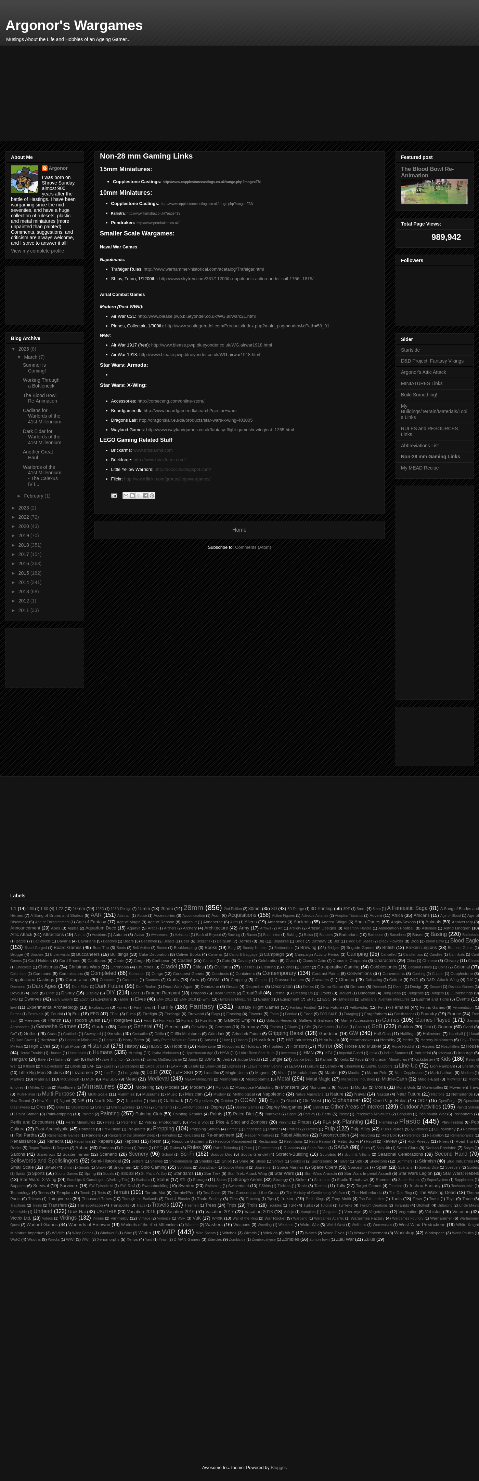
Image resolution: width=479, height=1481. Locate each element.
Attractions (53, 934)
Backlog (234, 935)
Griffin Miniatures (185, 1033)
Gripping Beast (285, 1033)
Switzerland (238, 1185)
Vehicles (433, 1211)
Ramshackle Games (63, 1135)
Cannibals (457, 954)
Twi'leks (345, 1205)
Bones (162, 948)
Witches (229, 1233)
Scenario (108, 1154)
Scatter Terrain (76, 1154)
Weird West (335, 1225)
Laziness (234, 1066)
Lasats (194, 1066)
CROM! (214, 979)
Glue (344, 1027)
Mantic (330, 1072)
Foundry (428, 1013)
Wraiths (34, 1239)
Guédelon (328, 1033)
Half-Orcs (382, 1033)
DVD (14, 999)
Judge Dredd (248, 1059)
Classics (248, 967)
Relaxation (435, 1135)
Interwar (444, 1053)
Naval (359, 1094)
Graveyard (92, 1034)
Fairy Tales (142, 1007)
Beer (185, 941)
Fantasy (202, 1006)
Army (244, 927)
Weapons (241, 1224)
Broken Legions (421, 947)
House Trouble (31, 1053)
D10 (470, 980)
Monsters (290, 1087)
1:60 (44, 908)
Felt (381, 1007)
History (132, 1046)
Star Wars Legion (415, 1173)
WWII (86, 1239)
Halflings (408, 1033)
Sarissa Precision (441, 1147)
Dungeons (415, 993)
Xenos (132, 1239)
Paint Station (27, 1114)
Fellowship (358, 1007)
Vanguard (329, 1212)
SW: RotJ (127, 1186)
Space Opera (324, 1167)
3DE (346, 909)
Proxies (312, 1129)
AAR (96, 915)
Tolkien (288, 1198)
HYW (224, 1052)
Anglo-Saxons (403, 922)
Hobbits (179, 1046)
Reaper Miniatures (259, 1135)
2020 (24, 526)
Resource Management (233, 1141)
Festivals (35, 1013)
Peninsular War (432, 1114)
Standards (183, 1173)
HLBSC (156, 1046)
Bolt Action (141, 948)
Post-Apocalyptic (51, 1128)
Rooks (126, 1148)
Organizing (80, 1107)
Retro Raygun (320, 1141)
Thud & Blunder (177, 1199)
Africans (422, 915)
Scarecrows (46, 1154)
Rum (248, 1148)
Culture (395, 979)
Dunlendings (462, 993)
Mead (131, 1079)
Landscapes (129, 1066)
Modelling (145, 1087)
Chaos (291, 961)
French (54, 1020)
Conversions (394, 973)
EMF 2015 (164, 999)
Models (172, 1087)
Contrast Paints (325, 973)
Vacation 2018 (259, 1211)
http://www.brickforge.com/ (159, 459)
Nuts (153, 1101)
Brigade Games (360, 947)
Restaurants (267, 1141)
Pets (148, 1122)
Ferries (15, 1014)
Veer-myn (352, 1211)
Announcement (25, 927)
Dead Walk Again (178, 986)
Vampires (308, 1212)
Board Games (67, 947)
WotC (15, 1239)
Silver (344, 1161)
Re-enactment (220, 1135)
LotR (152, 1072)
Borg (232, 948)
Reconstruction (334, 1135)
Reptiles (132, 1141)
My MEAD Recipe (420, 468)
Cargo (139, 960)
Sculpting (328, 1154)
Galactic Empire (240, 1020)
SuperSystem (437, 1180)
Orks (144, 1107)
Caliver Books (188, 954)
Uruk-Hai (77, 1211)
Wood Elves (334, 1233)
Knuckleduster (52, 1066)
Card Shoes (69, 960)
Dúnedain (366, 993)
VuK (197, 1218)
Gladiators (326, 1027)
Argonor (58, 168)
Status (163, 1179)
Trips (231, 1205)
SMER (50, 1167)
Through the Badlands (140, 1199)
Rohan (81, 1147)
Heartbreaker (361, 1039)
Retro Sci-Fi (348, 1141)
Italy (76, 1059)
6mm (361, 908)
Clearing (268, 967)
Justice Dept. (303, 1059)
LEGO (294, 1066)
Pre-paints (136, 1129)
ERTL (311, 999)
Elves (140, 999)
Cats (226, 960)
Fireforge (173, 1013)
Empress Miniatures (235, 999)
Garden (99, 1026)
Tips (270, 1199)
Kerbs (344, 1059)
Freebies (32, 1020)
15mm (144, 908)
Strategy (280, 1179)
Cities (198, 966)
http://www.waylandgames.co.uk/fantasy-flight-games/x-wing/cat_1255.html (220, 429)
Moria (380, 1087)
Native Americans (309, 1094)
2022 (24, 517)
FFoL (114, 1013)
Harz (226, 1040)
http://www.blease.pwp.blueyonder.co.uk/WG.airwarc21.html (197, 316)
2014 (24, 582)
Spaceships (358, 1167)
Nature (337, 1094)
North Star (104, 1100)
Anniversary (462, 922)
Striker (301, 1179)
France (454, 1013)
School (167, 1154)
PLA (327, 1122)
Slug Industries (459, 1161)
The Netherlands (366, 1192)
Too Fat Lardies (371, 1199)
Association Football (396, 928)
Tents (102, 1193)
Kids (445, 1059)
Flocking (233, 1013)
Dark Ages (44, 986)
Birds (300, 941)
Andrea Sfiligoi (334, 922)
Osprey (217, 1107)
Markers (467, 1073)
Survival (41, 1185)
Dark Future (109, 986)
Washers (214, 1224)
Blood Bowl (435, 941)
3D (274, 908)
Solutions (184, 1167)
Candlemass (413, 954)
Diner (50, 993)
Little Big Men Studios (40, 1072)
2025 (24, 349)
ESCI (327, 999)
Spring (90, 1173)
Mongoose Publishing (254, 1087)
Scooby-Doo (221, 1154)
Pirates (304, 1122)
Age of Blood (450, 916)
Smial (67, 1167)
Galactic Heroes (279, 1020)
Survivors (69, 1185)
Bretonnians (283, 948)
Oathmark (173, 1100)
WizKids (270, 1233)
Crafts (173, 979)
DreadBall (252, 992)
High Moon (70, 1046)
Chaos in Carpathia (350, 960)
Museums (151, 1094)
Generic (173, 1026)
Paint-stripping (59, 1114)
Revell (371, 1141)
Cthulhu (346, 979)
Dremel (279, 993)
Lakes (109, 1066)
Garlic (122, 1027)
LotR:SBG (183, 1072)
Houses (56, 1053)
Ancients (302, 921)
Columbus (18, 974)
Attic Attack (21, 934)
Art (280, 928)
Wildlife (58, 1233)
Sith (358, 1161)
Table (302, 1185)
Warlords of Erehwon (89, 1224)
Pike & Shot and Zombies (242, 1122)
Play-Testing (452, 1122)
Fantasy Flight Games (257, 1007)
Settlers (137, 1161)
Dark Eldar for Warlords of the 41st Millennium (42, 437)
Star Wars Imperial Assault (367, 1173)
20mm (166, 908)
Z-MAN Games (187, 1239)
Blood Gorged (36, 948)
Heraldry (387, 1039)
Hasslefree (264, 1039)
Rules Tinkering (225, 1148)
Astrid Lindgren (456, 928)
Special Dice (429, 1167)
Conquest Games (189, 973)
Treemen (191, 1205)
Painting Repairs (187, 1114)
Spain (381, 1167)
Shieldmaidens (181, 1161)
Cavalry (244, 960)
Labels (75, 1066)
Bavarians (87, 941)
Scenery (138, 1154)
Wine (128, 1233)
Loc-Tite (110, 1073)
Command (42, 973)
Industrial (423, 1052)
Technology (20, 1192)
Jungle (275, 1059)
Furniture (208, 1020)
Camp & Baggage (243, 954)
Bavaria (64, 941)
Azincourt (182, 935)
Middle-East (428, 1079)
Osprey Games (247, 1107)
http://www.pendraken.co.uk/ (158, 223)
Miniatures (98, 1086)
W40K (217, 1218)
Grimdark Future (246, 1033)
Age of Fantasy (91, 921)
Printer (274, 1129)
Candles (435, 954)
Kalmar (326, 1059)
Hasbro (242, 1040)
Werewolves (382, 1225)
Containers (245, 973)
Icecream (288, 1053)
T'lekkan (283, 1186)
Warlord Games (41, 1224)
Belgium (224, 941)
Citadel (168, 966)
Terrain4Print (184, 1192)
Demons (357, 986)
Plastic (409, 1121)
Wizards (250, 1233)
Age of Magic (128, 922)
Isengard (19, 1059)
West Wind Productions (422, 1224)
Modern (197, 1087)
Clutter (305, 967)
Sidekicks (297, 1161)
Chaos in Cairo (314, 961)
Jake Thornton (113, 1059)
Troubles (275, 1205)
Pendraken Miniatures (372, 1114)
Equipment (289, 999)
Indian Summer (396, 1053)
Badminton (271, 935)
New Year (44, 1101)
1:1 (13, 908)
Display (92, 993)
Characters (385, 960)
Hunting (135, 1052)
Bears (128, 941)
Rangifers (169, 1135)
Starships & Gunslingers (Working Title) (98, 1180)
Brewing (308, 947)
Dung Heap (392, 993)
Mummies (126, 1094)
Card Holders (40, 960)
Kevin (359, 1059)
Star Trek (212, 1173)
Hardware (49, 1039)
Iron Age (465, 1052)
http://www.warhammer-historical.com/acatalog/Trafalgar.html (204, 269)
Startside (410, 350)
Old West (312, 1100)
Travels (160, 1205)
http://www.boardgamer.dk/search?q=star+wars (190, 410)
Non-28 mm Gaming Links (430, 456)
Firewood (195, 1013)
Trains (37, 1205)
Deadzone (210, 986)
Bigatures (281, 941)
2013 (24, 591)
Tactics (320, 1185)
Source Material (235, 1167)
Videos (47, 1218)
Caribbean (161, 960)
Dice (34, 993)
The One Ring (400, 1193)
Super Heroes (409, 1180)
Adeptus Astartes (314, 916)
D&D (414, 979)
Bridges (333, 948)
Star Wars (284, 1173)
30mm (254, 908)
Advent (376, 915)
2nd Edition (233, 909)
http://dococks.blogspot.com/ (183, 469)
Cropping (239, 979)
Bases (417, 934)
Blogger (278, 1467)
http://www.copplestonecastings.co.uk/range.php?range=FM (212, 182)
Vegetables (379, 1211)
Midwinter (454, 1079)
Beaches (110, 941)
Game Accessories (358, 1020)
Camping (357, 954)
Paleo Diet (243, 1113)
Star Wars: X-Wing (38, 1179)
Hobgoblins (231, 1046)
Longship (131, 1072)
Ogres (274, 1101)
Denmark (379, 987)
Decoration (282, 986)
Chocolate (24, 967)
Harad (474, 1034)
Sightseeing (322, 1161)
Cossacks (107, 980)
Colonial (462, 966)
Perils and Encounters (32, 1122)
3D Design (295, 909)
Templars (64, 1192)
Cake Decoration (154, 954)
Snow (101, 1167)
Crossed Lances (289, 979)
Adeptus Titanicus (349, 916)
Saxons (17, 1154)
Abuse (142, 916)
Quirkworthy (444, 1129)
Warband (300, 1218)
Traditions (18, 1205)
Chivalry (451, 960)
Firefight (150, 1013)
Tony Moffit (341, 1198)
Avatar (139, 935)
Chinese (429, 960)
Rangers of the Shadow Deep (131, 1135)
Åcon (216, 915)
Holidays (254, 1046)
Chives (473, 961)
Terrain (121, 1192)
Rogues (63, 1148)
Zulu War (345, 1239)
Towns (434, 1199)
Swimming (213, 1186)
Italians (60, 1059)
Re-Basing (191, 1135)
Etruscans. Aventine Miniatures (385, 999)
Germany (250, 1026)
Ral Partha (26, 1135)
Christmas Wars (84, 966)
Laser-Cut (213, 1066)
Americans (276, 922)
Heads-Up (329, 1039)
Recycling (367, 1135)
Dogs (135, 993)
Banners (326, 935)
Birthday (319, 941)
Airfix (234, 922)
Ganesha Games (56, 1026)
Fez (76, 1013)
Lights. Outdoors (379, 1066)
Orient (100, 1107)
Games (390, 1020)
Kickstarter (423, 1059)
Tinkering (253, 1199)
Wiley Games (82, 1233)
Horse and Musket (363, 1046)
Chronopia (120, 967)
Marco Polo (377, 1072)
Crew (194, 979)
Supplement (464, 1180)
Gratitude (70, 1034)
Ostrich (318, 1107)
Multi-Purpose (58, 1094)
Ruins (175, 1147)
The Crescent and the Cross (253, 1192)
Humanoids (77, 1053)
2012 (24, 600)
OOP (422, 1100)
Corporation (77, 979)
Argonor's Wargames (74, 25)
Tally (340, 1185)
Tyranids (401, 1205)
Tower (417, 1199)
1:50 (30, 909)
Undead (43, 1211)
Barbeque (375, 935)
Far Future (332, 1007)
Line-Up (408, 1066)
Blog (414, 941)
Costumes (130, 980)
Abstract (123, 916)
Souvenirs (262, 1167)
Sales (365, 1148)
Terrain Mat (155, 1192)
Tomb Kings (315, 1199)
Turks (308, 1205)
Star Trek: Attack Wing (247, 1173)
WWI (70, 1239)
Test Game (212, 1193)
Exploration (99, 1007)
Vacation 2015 (141, 1211)
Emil (206, 999)
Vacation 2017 (219, 1211)
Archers (170, 928)
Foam (274, 1014)
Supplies (18, 1185)
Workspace (435, 1233)
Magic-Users (236, 1072)
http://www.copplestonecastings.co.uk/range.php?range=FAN (207, 204)
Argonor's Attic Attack (423, 372)
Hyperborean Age (199, 1053)
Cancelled (389, 954)
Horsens (428, 1046)
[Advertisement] (216, 93)
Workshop (404, 1232)
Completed (103, 973)
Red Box (389, 1135)
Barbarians (349, 934)
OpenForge (447, 1101)
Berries (244, 941)
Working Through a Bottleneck (41, 383)
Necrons (437, 1094)
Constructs (220, 974)
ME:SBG (110, 1079)
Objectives (203, 1100)
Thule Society (209, 1198)
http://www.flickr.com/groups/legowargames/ (167, 478)
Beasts (169, 941)
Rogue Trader (39, 1148)
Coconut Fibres (420, 967)
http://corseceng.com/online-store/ (171, 401)
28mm (193, 907)
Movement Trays (464, 1087)
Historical (98, 1046)
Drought (345, 993)
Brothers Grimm (460, 948)
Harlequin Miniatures (81, 1040)
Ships (227, 1161)
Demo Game (331, 986)
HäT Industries (299, 1039)
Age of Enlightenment (52, 922)
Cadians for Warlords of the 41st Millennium (42, 416)
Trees (210, 1205)
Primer (232, 1129)
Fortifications (404, 1014)
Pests (109, 1122)
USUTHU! (106, 1211)
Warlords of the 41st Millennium (149, 1224)
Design (416, 986)
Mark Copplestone (409, 1073)
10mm (79, 908)
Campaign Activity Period (317, 954)
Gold (427, 1027)
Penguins (404, 1114)
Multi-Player (25, 1094)
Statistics (143, 1180)
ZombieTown (320, 1239)
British (388, 947)
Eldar (124, 999)
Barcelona (398, 935)
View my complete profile (37, 251)
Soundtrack (207, 1167)
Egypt (84, 999)
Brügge (16, 954)
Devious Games (461, 987)
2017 (24, 554)
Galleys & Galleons (316, 1020)
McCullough (70, 1079)
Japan (193, 1059)
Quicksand (419, 1129)
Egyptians (104, 999)
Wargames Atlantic (329, 1218)
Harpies (110, 1040)
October (227, 1101)
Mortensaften (432, 1087)
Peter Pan (129, 1122)
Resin (155, 1141)
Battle (21, 941)
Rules (194, 1147)
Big (261, 941)
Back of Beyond (208, 935)
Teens (43, 1192)
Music (172, 1094)
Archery (190, 928)
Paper (292, 1114)
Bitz (336, 941)
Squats (108, 1174)
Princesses (253, 1129)
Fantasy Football (303, 1007)
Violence (164, 1218)
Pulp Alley (360, 1128)
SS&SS (127, 1173)
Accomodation (193, 916)
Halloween (432, 1033)
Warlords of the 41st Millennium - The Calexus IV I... (42, 475)
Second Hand (451, 1154)
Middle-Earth (394, 1079)
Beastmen (149, 941)
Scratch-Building (292, 1154)
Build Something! (419, 394)
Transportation (90, 1205)
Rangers (93, 1135)
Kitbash (29, 1066)
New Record (20, 1101)
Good (468, 1026)
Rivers (444, 1141)
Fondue (291, 1014)
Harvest (210, 1040)
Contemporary (279, 973)
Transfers (57, 1205)
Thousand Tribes (97, 1198)
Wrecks (54, 1239)
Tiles (234, 1198)
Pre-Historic (111, 1129)
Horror (325, 1046)
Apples (73, 928)
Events (463, 999)
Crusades (320, 979)
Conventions (359, 973)
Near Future (408, 1094)
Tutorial (326, 1205)
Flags (215, 1014)
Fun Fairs (166, 1020)
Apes (55, 928)
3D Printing (322, 908)
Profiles (293, 1129)
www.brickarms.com (153, 450)
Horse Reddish (403, 1046)
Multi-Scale (98, 1094)
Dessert (436, 987)
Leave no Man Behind (265, 1066)
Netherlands (462, 1094)
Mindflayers (66, 1087)
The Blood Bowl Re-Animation (40, 398)
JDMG (210, 1059)
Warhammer (441, 1218)
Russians (292, 1147)
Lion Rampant (442, 1066)
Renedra (55, 1141)
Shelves (156, 1161)
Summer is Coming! (34, 367)
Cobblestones (384, 966)
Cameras (215, 954)
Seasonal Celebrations (400, 1154)
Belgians (203, 941)
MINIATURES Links (422, 383)
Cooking (418, 974)
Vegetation (408, 1211)
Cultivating (373, 980)
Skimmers (404, 1161)
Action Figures (283, 916)
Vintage (144, 1218)
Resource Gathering (190, 1141)
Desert (398, 987)
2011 (24, 610)
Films (130, 1013)
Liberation (352, 1066)
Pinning (285, 1122)
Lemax (331, 1066)
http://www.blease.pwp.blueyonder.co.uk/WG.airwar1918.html (211, 345)
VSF (181, 1218)
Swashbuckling (155, 1185)
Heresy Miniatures (436, 1039)
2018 (24, 545)
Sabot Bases (317, 1148)
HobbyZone (206, 1046)
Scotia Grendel (254, 1154)
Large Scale (155, 1066)
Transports (119, 1205)
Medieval (158, 1079)
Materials (42, 1079)
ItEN (91, 1059)
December (255, 986)
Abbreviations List (420, 445)
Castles (185, 960)
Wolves (311, 1233)
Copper (438, 974)
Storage (200, 1179)
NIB (81, 1100)
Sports (38, 1173)
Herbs (408, 1039)
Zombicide (237, 1239)
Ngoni (65, 1100)
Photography (170, 1122)
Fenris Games (432, 1007)
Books (211, 947)
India (373, 1053)
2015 (24, 573)
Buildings (119, 954)
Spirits (21, 1174)
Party (326, 1114)
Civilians (222, 966)
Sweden (186, 1185)
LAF (90, 1066)
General (142, 1026)
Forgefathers (375, 1013)
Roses (142, 1148)
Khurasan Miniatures (389, 1059)
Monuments (320, 1087)
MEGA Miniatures (199, 1079)
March (31, 357)
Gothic (30, 1033)
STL (183, 1180)
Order (60, 1107)
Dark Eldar (80, 987)
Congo (157, 973)
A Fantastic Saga (407, 908)
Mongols (222, 1087)
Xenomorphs (108, 1239)
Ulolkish (423, 1205)
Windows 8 (108, 1233)
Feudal (57, 1013)
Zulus (369, 1239)
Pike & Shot (199, 1122)
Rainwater (471, 1129)
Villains (98, 1218)
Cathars (209, 961)
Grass (52, 1034)
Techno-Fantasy (425, 1185)
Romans (106, 1147)
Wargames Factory (368, 1218)
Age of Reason (161, 922)
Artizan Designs (322, 928)
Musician (194, 1094)
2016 (24, 563)
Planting (385, 1122)
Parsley (309, 1114)
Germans (223, 1026)
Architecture (216, 927)
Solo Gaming (154, 1167)
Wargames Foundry (408, 1218)
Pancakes (272, 1114)
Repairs (105, 1141)
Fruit (147, 1020)
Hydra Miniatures (165, 1053)
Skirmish (427, 1161)
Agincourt (189, 922)
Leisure (313, 1066)
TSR (292, 1205)
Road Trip (464, 1141)
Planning (352, 1122)
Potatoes (87, 1129)
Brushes (36, 954)
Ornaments (163, 1107)
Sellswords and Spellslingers (44, 1161)
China (411, 961)
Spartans (405, 1167)
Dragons (198, 993)
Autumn (120, 934)
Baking (292, 935)
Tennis (85, 1193)
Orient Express (122, 1107)
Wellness (359, 1225)
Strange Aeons (248, 1179)
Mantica (354, 1073)
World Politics (463, 1233)
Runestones (267, 1148)
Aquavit (133, 928)
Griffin (159, 1034)
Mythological (244, 1094)
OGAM (248, 1100)
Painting (109, 1113)
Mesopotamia (258, 1079)
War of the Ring (245, 1218)
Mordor (361, 1087)
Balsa (308, 935)
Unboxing (445, 1205)
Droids (325, 993)
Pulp (329, 1128)
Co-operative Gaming (338, 966)
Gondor (445, 1026)
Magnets (263, 1072)
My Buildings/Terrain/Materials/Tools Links (434, 411)
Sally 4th (383, 1148)
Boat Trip (100, 947)
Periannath (463, 1114)
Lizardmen (83, 1072)
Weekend (286, 1225)
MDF (90, 1079)
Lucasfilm (211, 1073)
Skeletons (378, 1161)
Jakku (135, 1059)
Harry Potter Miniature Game (174, 1040)
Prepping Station (205, 1129)
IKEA (328, 1053)
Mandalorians (305, 1072)
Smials (84, 1167)
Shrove (278, 1161)
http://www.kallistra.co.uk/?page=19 (153, 213)
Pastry (344, 1114)
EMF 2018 (188, 999)
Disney (68, 992)
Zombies (290, 1239)
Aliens (251, 921)
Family (165, 1007)
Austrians (99, 935)
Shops (261, 1161)
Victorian (460, 1211)
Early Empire (62, 999)
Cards (119, 960)
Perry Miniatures (80, 1122)
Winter (145, 1232)
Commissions (71, 973)
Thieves (34, 1199)
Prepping (163, 1128)
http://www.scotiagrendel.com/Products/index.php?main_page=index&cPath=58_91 (247, 325)
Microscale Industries (358, 1079)
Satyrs (469, 1148)
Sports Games (66, 1174)
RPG (158, 1147)
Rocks (15, 1147)
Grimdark (216, 1033)
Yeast (163, 1239)
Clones (288, 967)
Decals (232, 986)
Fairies (121, 1007)
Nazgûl (382, 1094)
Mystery (219, 1094)
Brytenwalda (59, 954)
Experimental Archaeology (52, 1007)
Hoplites (276, 1046)
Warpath (191, 1225)
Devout (16, 993)
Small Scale (22, 1167)
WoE (290, 1232)
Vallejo (289, 1212)
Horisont (298, 1046)
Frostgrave (121, 1020)
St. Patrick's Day (154, 1174)
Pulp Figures (392, 1129)
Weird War (309, 1224)
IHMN (308, 1052)
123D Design (121, 909)
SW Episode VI (101, 1186)
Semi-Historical (106, 1161)
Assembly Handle (358, 928)
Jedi (226, 1059)
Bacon (252, 935)
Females (400, 1007)
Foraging (351, 1014)
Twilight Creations (374, 1205)
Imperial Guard (351, 1053)
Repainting (82, 1141)
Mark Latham (441, 1072)
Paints (216, 1113)
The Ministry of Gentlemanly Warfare (315, 1193)
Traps (141, 1205)
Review (390, 1141)
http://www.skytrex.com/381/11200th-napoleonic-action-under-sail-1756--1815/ (236, 278)
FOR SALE (328, 1014)
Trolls (252, 1205)
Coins (443, 967)
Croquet (261, 980)
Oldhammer (346, 1100)
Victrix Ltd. (20, 1218)
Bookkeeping (185, 947)
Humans (103, 1052)
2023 (24, 508)
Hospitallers (450, 1046)
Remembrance (462, 1135)
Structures (322, 1180)
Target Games (368, 1185)
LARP (176, 1066)
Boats (121, 948)
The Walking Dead (437, 1192)
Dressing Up (303, 993)
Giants (292, 1027)
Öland (291, 1101)
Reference (412, 1135)
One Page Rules (389, 1100)
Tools (396, 1198)
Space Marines (290, 1167)
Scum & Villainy (357, 1154)
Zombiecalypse (264, 1239)
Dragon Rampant (163, 992)
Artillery (295, 928)
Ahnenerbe (213, 922)
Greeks (114, 1033)
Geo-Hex (199, 1026)
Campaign (274, 954)
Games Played (433, 1020)
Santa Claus (407, 1147)
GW (353, 1033)
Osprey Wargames (284, 1107)
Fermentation (463, 1007)
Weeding (265, 1225)
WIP (168, 1232)
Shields (205, 1161)
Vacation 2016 (180, 1211)
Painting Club (148, 1113)
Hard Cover (25, 1040)
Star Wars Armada (321, 1173)
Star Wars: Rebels (461, 1173)
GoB (377, 1026)
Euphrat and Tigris (432, 999)
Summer (383, 1179)
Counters (152, 980)
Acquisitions (242, 915)
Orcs (41, 1107)
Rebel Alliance (295, 1135)
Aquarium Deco (100, 927)
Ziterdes (214, 1239)
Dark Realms (146, 987)
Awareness (159, 935)
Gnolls (360, 1027)
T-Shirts (265, 1186)
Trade (467, 1198)
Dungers (437, 993)
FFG (94, 1013)
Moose (343, 1087)
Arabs (152, 928)
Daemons (17, 987)
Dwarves (33, 999)
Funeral (187, 1020)
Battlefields (42, 941)
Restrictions (293, 1141)
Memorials (229, 1079)
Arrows (265, 928)
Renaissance (23, 1141)
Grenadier (140, 1034)
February (34, 496)
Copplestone (461, 973)
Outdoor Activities (420, 1107)
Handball (456, 1034)
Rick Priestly (418, 1141)
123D (99, 909)
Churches (144, 967)
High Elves (39, 1046)
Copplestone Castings (32, 979)
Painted (87, 1114)
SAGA (341, 1147)
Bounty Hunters (255, 948)
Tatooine (395, 1186)
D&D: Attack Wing (442, 979)
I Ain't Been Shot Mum (256, 1053)
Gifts (307, 1027)
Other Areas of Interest (357, 1107)
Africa (397, 915)
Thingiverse (59, 1198)
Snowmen (122, 1167)
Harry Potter (133, 1039)
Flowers (255, 1013)
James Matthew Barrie (164, 1059)
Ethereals (346, 999)
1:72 (59, 908)
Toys (450, 1198)
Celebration (268, 960)
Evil (13, 1007)
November (134, 1101)
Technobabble (462, 1186)
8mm (377, 909)
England (265, 999)
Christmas (48, 966)
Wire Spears (206, 1233)
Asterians (429, 928)
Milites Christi (40, 1087)
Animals (433, 921)
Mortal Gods (406, 1087)
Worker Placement (370, 1233)
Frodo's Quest (86, 1020)
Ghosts (275, 1027)
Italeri (43, 1059)
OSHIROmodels (191, 1107)
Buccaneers (88, 954)
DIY (110, 992)
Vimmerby (119, 1218)
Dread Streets (224, 993)
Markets (17, 1079)
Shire (243, 1161)
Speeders (452, 1167)
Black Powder (391, 941)
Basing (438, 934)
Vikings (68, 1218)
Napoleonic (273, 1094)
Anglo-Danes (367, 921)
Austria (79, 935)
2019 (24, 535)
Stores (221, 1180)
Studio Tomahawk (352, 1179)
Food (308, 1013)
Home (239, 530)
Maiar (282, 1073)
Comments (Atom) (253, 547)
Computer (137, 974)
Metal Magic (318, 1079)
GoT (13, 1034)
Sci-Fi (187, 1154)
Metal (283, 1079)
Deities (308, 987)
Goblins (405, 1026)
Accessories (164, 915)
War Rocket (274, 1218)
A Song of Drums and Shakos (56, 915)
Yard (148, 1239)
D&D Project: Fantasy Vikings (432, 361)
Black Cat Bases (359, 941)
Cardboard (97, 960)
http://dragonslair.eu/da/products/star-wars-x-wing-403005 (196, 420)
